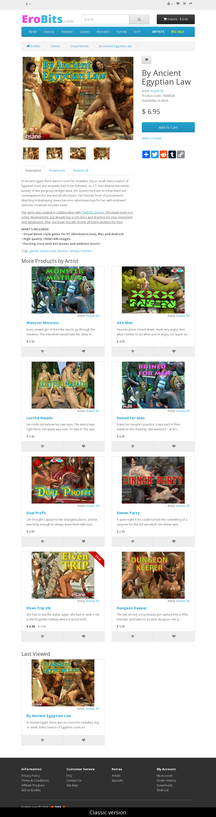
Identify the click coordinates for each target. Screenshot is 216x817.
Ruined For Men (130, 417)
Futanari (67, 32)
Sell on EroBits (31, 790)
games (34, 251)
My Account (164, 776)
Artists (116, 776)
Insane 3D (157, 91)
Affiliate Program (33, 785)
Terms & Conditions (35, 780)
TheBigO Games (93, 212)
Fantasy (49, 32)
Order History (166, 780)
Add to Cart (168, 127)
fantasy (74, 251)
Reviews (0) (80, 170)
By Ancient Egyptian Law (48, 715)
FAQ (69, 776)
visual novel (48, 251)
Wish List (163, 790)
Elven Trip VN (38, 607)
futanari (62, 251)
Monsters (103, 32)
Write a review (151, 138)
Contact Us (73, 780)
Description (33, 170)
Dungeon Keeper (132, 607)
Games (85, 32)
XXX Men (125, 322)
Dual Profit (36, 512)
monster (86, 251)
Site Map (72, 785)
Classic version (108, 812)
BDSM (33, 32)
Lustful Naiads (39, 417)
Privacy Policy (30, 776)
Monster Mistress (42, 322)
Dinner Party (128, 512)
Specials (117, 780)
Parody (122, 32)
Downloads (57, 170)
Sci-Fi (137, 32)
